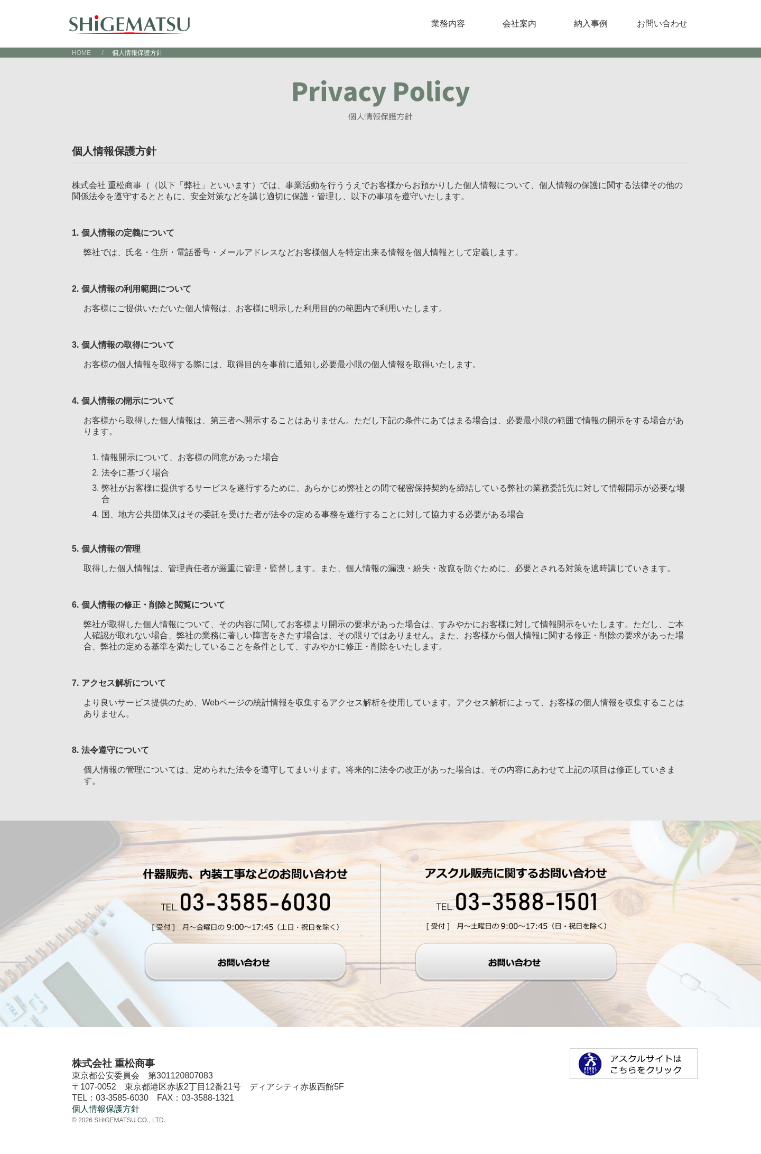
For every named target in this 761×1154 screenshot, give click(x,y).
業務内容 (448, 23)
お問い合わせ (662, 23)
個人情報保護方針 (106, 1108)
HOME (81, 53)
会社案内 (519, 23)
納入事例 (591, 23)
